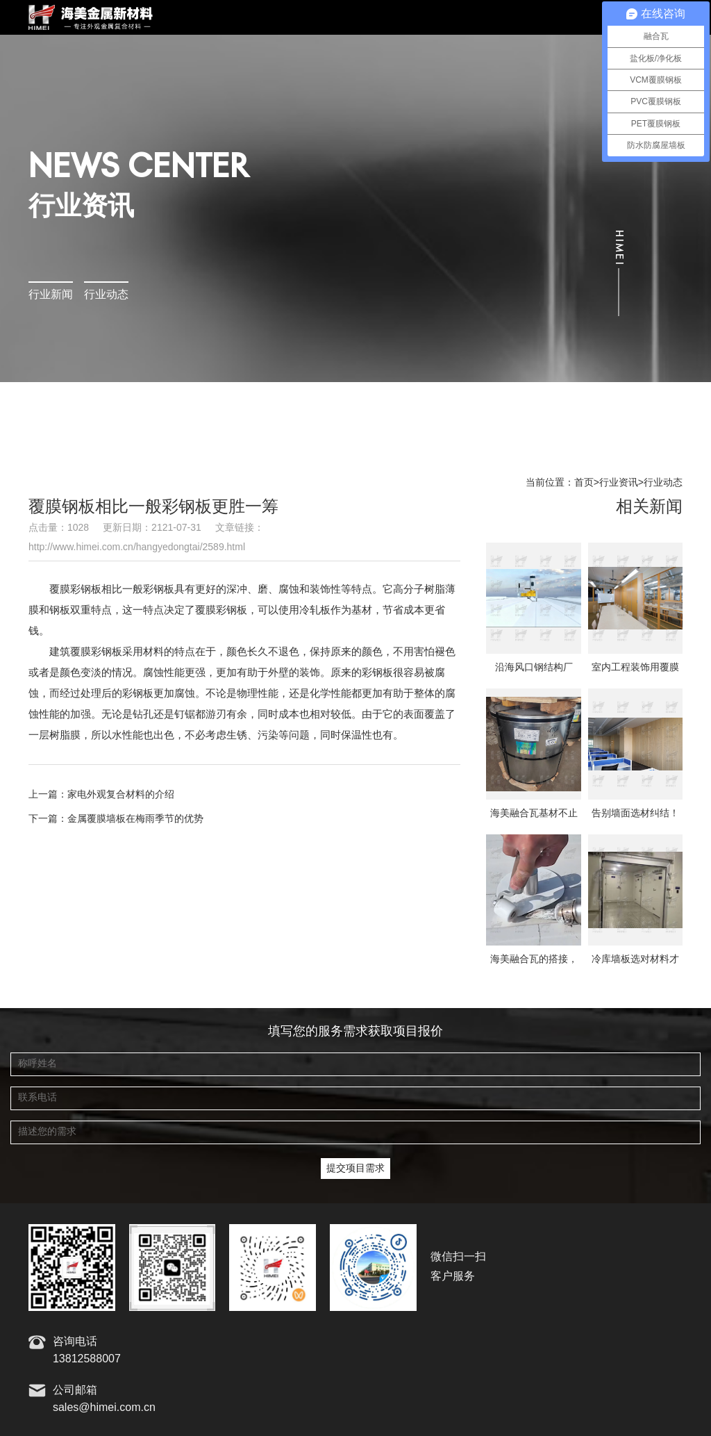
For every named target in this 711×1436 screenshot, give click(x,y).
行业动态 (106, 295)
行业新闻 (50, 295)
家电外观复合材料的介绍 (120, 795)
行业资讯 (618, 483)
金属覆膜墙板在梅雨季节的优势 (135, 819)
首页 (584, 483)
